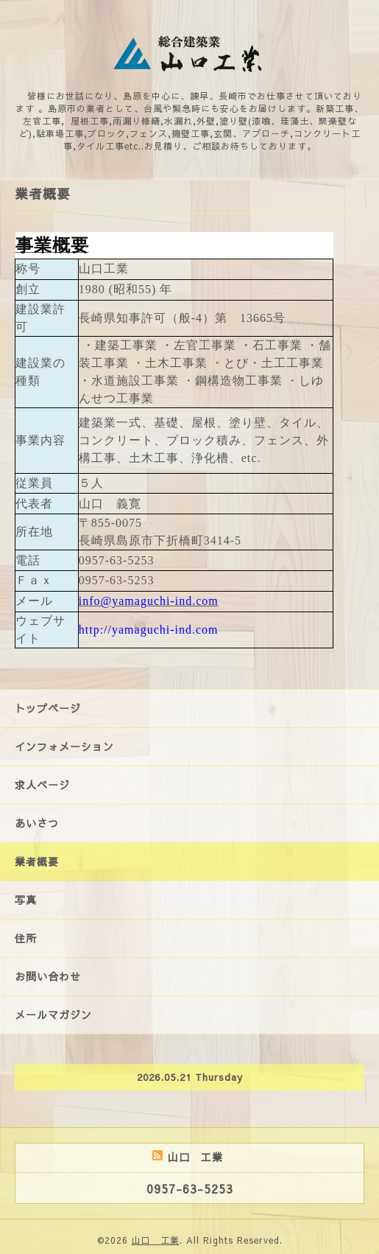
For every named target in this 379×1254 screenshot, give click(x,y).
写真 (26, 899)
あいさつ (37, 823)
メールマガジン (53, 1014)
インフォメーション (64, 746)
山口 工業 (156, 1240)
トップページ (48, 708)
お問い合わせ (48, 976)
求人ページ (42, 784)
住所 (26, 938)
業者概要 (37, 861)
